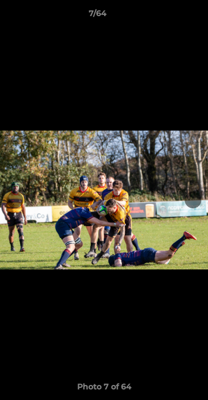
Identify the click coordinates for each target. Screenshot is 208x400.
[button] (168, 16)
